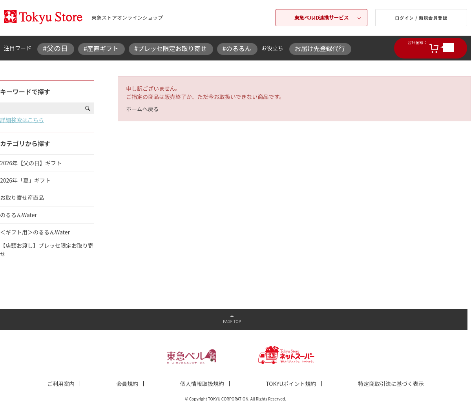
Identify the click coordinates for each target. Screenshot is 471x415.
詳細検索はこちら (22, 120)
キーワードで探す (25, 91)
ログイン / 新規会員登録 (421, 18)
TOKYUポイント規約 (291, 384)
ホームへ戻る (142, 109)
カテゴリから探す (25, 143)
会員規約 (127, 384)
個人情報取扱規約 (202, 384)
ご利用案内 (61, 384)
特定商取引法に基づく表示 (391, 384)
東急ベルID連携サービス (321, 17)
